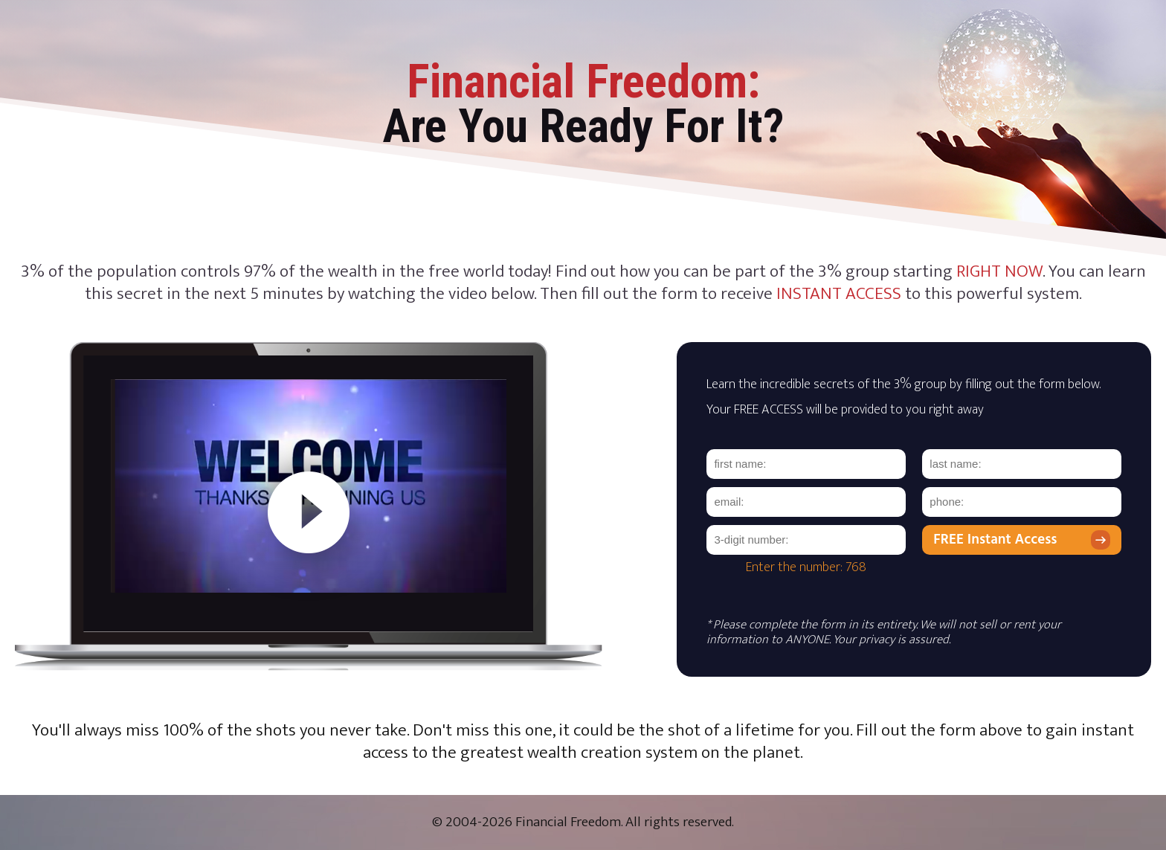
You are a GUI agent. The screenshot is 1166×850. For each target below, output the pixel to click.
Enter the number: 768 (806, 567)
